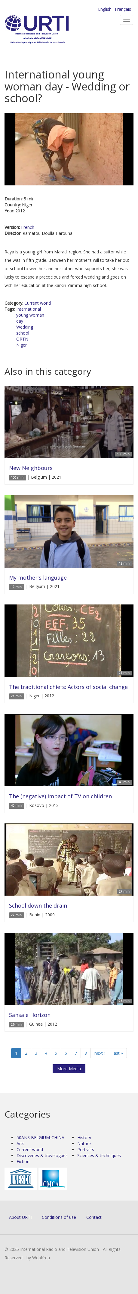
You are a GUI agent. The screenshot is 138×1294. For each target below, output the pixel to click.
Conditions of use (59, 1217)
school (22, 333)
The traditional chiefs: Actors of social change (68, 686)
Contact (94, 1217)
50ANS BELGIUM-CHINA (40, 1137)
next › (99, 1053)
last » (118, 1053)
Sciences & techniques (99, 1155)
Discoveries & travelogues (42, 1155)
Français (123, 9)
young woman (30, 315)
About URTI (20, 1217)
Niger (21, 345)
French (27, 227)
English (105, 9)
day (19, 321)
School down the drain (38, 905)
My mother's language (38, 577)
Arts (20, 1143)
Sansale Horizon (30, 1014)
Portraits (85, 1149)
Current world (37, 303)
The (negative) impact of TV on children (60, 796)
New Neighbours (31, 467)
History (84, 1137)
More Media (69, 1068)
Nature (84, 1143)
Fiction (23, 1161)
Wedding (24, 327)
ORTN (22, 339)
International (28, 309)
